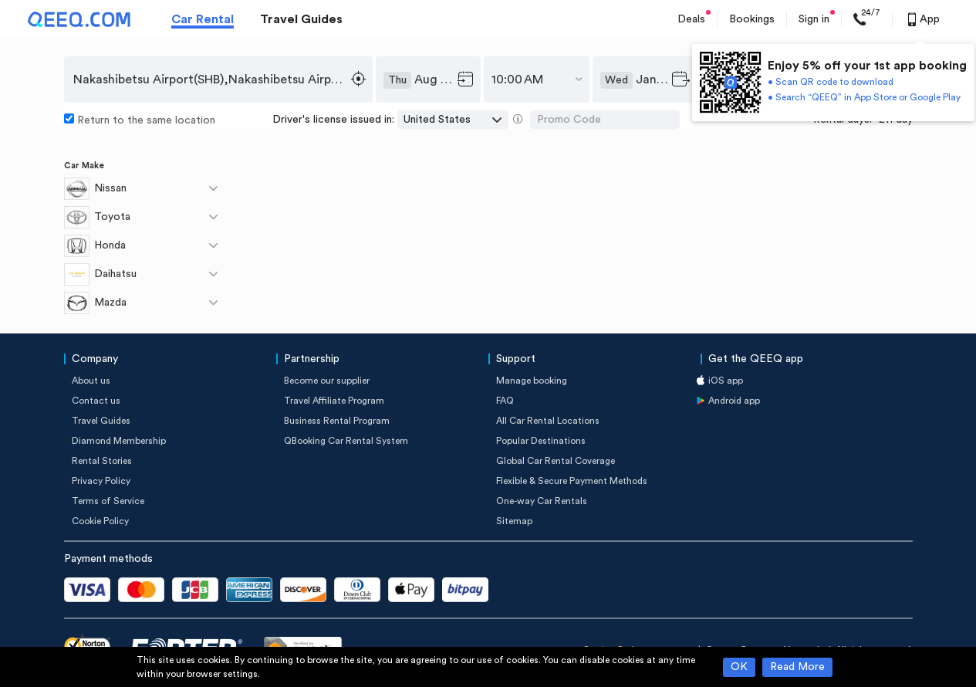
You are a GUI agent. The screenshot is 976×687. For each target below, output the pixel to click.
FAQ (505, 400)
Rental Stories (102, 460)
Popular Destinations (541, 440)
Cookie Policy (100, 521)
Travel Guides (301, 19)
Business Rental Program (337, 420)
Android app (734, 400)
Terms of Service (108, 501)
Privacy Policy (101, 481)
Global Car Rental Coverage (555, 460)
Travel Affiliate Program (334, 400)
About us (91, 380)
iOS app (725, 380)
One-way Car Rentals (541, 501)
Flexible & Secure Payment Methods (571, 481)
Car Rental (202, 19)
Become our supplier (327, 380)
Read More (797, 667)
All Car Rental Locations (547, 420)
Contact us (96, 400)
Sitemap (514, 521)
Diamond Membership (119, 440)
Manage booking (531, 380)
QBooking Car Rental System (346, 440)
